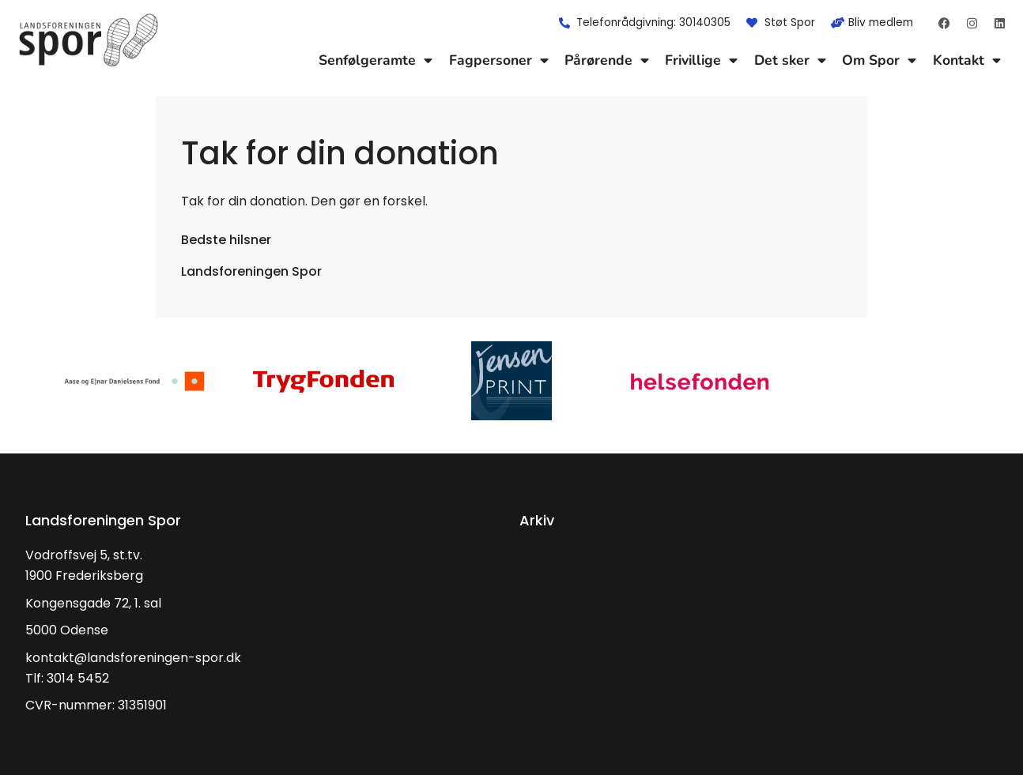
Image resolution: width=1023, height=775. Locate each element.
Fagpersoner (499, 60)
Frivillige (701, 60)
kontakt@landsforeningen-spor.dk (133, 658)
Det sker (790, 60)
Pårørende (606, 60)
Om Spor (879, 60)
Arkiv (536, 520)
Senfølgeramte (375, 60)
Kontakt (967, 60)
